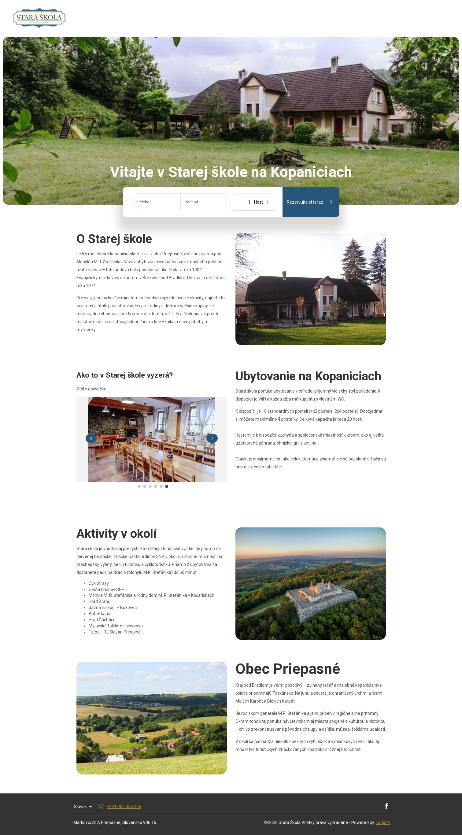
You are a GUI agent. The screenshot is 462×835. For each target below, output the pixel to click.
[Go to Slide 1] (139, 486)
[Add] (268, 202)
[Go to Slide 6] (166, 486)
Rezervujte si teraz (311, 202)
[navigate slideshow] (91, 438)
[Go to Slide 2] (144, 486)
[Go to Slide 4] (155, 486)
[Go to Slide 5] (161, 486)
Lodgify (383, 822)
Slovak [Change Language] (84, 806)
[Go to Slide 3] (150, 486)
